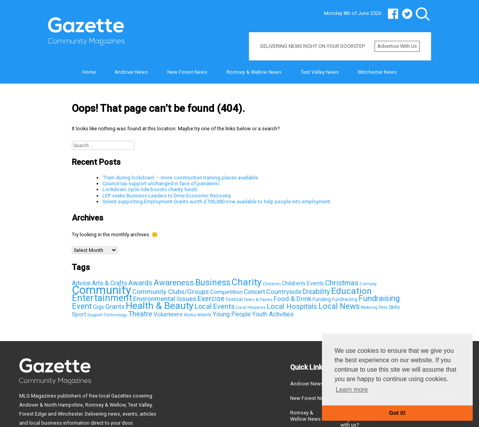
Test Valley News (320, 72)
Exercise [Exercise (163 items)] (211, 298)
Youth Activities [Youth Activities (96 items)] (273, 314)
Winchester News (377, 72)
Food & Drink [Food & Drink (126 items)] (292, 299)
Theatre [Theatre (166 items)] (140, 314)
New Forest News (187, 72)
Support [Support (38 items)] (94, 315)
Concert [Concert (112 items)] (254, 292)
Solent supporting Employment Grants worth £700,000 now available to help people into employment (216, 201)
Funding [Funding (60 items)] (322, 299)
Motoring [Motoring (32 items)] (369, 307)
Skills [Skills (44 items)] (394, 307)
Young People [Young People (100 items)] (232, 314)
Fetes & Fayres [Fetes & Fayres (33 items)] (258, 299)
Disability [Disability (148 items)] (316, 292)
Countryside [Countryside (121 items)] (284, 292)
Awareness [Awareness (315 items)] (174, 282)
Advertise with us (397, 46)
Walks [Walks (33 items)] (190, 315)
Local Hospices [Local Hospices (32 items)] (250, 307)
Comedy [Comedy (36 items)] (368, 283)
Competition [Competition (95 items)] (226, 292)
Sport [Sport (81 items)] (79, 314)
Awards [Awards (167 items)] (140, 283)
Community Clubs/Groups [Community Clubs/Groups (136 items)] (170, 292)
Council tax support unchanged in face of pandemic (161, 183)
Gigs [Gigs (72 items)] (98, 307)
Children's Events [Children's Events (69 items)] (303, 283)
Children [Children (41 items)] (272, 283)
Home (89, 72)
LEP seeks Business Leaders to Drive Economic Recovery (166, 196)
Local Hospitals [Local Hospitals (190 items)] (292, 306)
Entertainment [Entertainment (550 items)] (102, 297)
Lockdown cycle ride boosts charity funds (149, 189)
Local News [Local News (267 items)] (339, 306)
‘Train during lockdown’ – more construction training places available (180, 178)
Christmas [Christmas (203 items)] (341, 282)
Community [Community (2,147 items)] (101, 290)
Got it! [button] (397, 413)
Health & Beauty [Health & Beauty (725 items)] (160, 305)
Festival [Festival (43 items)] (234, 299)
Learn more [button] (352, 389)
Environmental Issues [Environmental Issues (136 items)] (164, 299)
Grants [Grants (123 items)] (114, 306)
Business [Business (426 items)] (212, 282)
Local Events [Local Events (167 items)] (215, 306)
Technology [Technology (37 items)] (115, 315)
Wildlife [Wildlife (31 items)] (204, 315)
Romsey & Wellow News (254, 72)
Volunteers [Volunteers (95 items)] (168, 314)
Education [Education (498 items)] (351, 291)
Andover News (131, 72)
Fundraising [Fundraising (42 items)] (344, 299)
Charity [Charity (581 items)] (246, 282)
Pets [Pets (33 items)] (383, 307)
